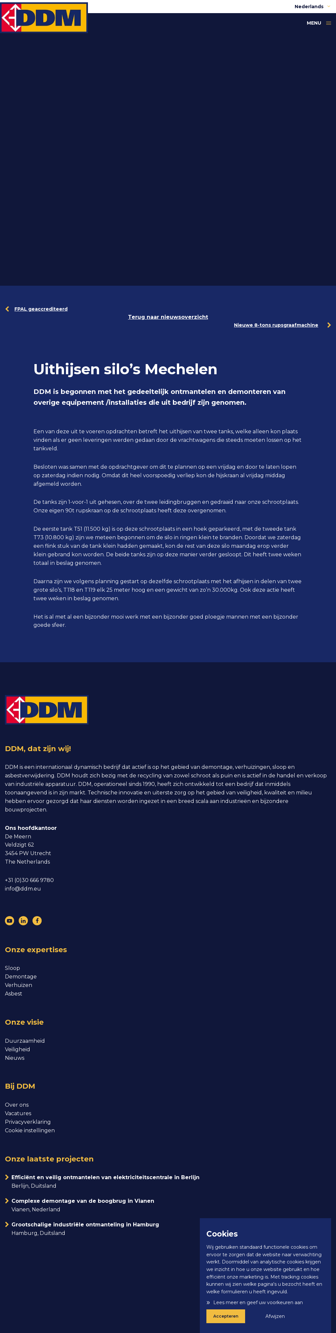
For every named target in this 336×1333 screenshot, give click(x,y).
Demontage (21, 977)
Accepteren (225, 1316)
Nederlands (313, 7)
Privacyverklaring (28, 1122)
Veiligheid (17, 1049)
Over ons (17, 1105)
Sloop (12, 968)
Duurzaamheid (25, 1041)
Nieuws (14, 1058)
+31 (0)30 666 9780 (29, 880)
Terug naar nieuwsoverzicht (168, 317)
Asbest (13, 994)
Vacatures (18, 1113)
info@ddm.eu (23, 889)
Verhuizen (18, 985)
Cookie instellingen (30, 1130)
